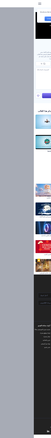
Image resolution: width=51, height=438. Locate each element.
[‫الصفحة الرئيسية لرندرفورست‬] (46, 3)
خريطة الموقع (46, 354)
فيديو (34, 342)
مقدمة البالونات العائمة (19, 198)
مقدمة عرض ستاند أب (43, 236)
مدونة (34, 333)
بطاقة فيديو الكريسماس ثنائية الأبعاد (15, 217)
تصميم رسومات (32, 349)
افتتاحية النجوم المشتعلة (42, 198)
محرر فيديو (13, 347)
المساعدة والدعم (45, 340)
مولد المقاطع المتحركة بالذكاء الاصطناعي (39, 377)
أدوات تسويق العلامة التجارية (28, 329)
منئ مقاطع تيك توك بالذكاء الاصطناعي (40, 395)
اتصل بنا (48, 333)
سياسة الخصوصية (45, 347)
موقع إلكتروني (32, 353)
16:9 (42, 63)
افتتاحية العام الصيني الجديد (17, 254)
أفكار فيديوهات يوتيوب (44, 399)
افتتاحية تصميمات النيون (43, 254)
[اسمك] (25, 295)
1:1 (9, 63)
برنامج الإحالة (46, 344)
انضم (41, 312)
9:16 (25, 63)
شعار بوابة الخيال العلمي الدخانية (16, 236)
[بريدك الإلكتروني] (25, 303)
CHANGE (16, 19)
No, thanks (29, 19)
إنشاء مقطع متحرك (11, 333)
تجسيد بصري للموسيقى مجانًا (8, 329)
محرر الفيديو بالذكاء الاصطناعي (42, 374)
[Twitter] (24, 431)
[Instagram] (33, 431)
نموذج (34, 356)
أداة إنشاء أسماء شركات (43, 391)
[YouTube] (19, 431)
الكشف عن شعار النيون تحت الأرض (39, 217)
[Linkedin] (14, 431)
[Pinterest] (29, 431)
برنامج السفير (46, 361)
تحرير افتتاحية (12, 340)
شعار (34, 345)
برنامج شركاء (46, 358)
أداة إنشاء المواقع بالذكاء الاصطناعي (40, 388)
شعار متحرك (13, 337)
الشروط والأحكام (45, 351)
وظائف (48, 337)
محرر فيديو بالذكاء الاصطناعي (42, 381)
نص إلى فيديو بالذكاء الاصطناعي (41, 384)
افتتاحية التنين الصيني (43, 273)
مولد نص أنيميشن (11, 344)
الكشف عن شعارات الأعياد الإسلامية (15, 273)
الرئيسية (47, 10)
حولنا (49, 329)
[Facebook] (37, 431)
